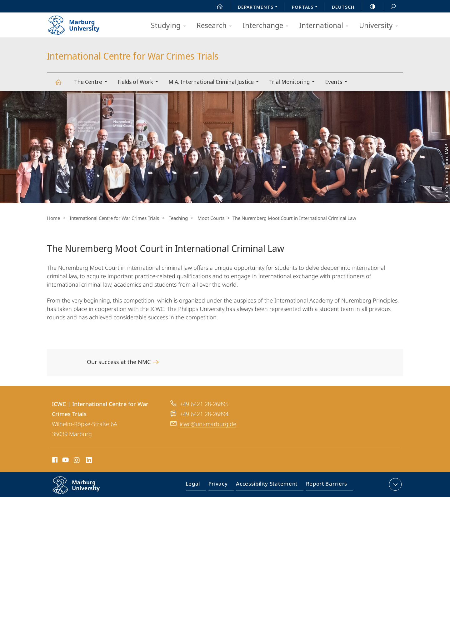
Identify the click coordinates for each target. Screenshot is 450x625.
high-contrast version (369, 6)
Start (216, 6)
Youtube (65, 461)
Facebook (54, 461)
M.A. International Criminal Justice (215, 82)
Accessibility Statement (269, 485)
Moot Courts (206, 218)
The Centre (92, 82)
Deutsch (343, 7)
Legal (200, 485)
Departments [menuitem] (259, 7)
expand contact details (394, 484)
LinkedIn (89, 461)
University (380, 25)
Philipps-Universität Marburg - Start (80, 23)
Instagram (77, 461)
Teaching (175, 218)
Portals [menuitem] (306, 7)
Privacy (223, 485)
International (325, 25)
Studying (170, 25)
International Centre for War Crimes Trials (61, 85)
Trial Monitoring (294, 82)
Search (389, 6)
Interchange (267, 25)
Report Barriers (324, 485)
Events (338, 82)
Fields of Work (140, 82)
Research (216, 25)
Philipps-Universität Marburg (82, 490)
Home (53, 218)
